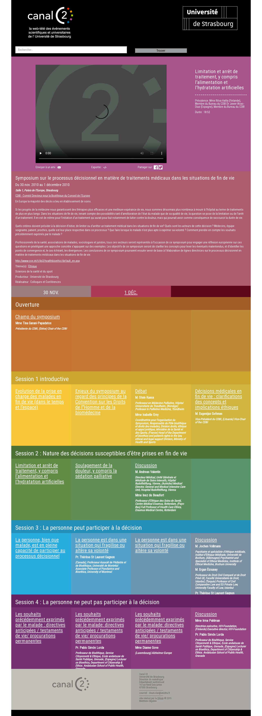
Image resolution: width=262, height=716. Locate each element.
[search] (71, 49)
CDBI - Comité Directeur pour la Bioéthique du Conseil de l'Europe (52, 195)
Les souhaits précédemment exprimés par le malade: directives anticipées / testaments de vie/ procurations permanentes (99, 627)
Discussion (146, 465)
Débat (141, 391)
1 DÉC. (131, 292)
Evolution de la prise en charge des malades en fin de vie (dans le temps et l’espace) (39, 399)
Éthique (32, 266)
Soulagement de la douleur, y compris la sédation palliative (96, 471)
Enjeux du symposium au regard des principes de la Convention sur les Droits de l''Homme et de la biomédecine (101, 402)
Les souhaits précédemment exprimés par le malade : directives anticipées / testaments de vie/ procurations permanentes (40, 627)
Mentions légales (148, 701)
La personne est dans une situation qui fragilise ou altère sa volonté (100, 545)
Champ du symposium (37, 317)
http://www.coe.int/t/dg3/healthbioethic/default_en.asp (47, 260)
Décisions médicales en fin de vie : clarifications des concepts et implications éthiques (218, 399)
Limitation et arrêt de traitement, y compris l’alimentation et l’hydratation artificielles (39, 474)
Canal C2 (143, 674)
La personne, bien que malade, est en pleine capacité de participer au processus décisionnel (40, 548)
